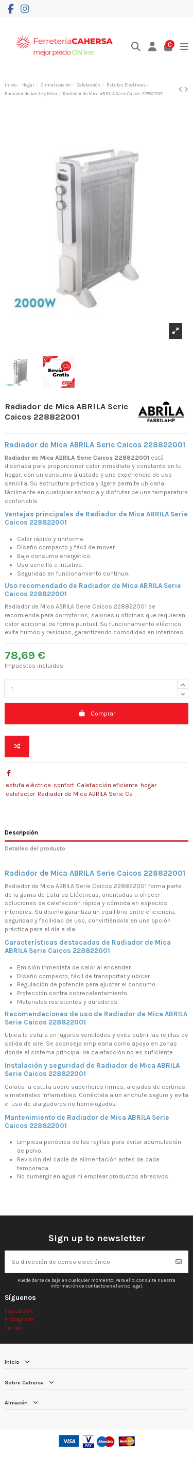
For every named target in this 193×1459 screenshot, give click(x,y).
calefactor (20, 793)
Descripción (21, 832)
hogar (148, 785)
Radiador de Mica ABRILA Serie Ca (85, 793)
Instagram (19, 1319)
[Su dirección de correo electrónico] (87, 1262)
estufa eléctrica (28, 785)
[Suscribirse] (178, 1262)
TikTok (14, 1327)
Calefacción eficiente (107, 785)
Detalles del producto (35, 848)
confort (64, 785)
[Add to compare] (17, 746)
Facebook (19, 1310)
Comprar (96, 713)
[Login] (153, 47)
